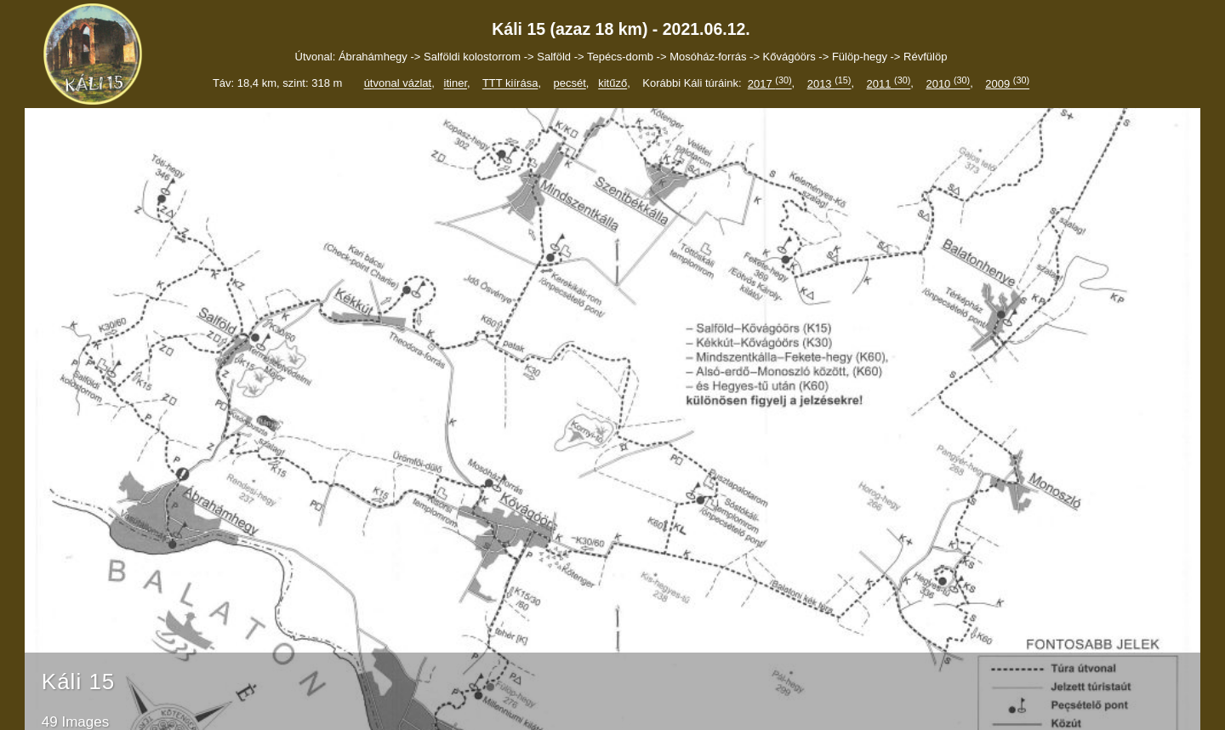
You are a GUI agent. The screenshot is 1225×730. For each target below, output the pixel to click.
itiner (455, 83)
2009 (1007, 83)
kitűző (612, 83)
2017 (770, 83)
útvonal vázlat (398, 83)
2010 (948, 83)
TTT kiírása (510, 83)
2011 (889, 83)
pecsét (569, 83)
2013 (829, 83)
